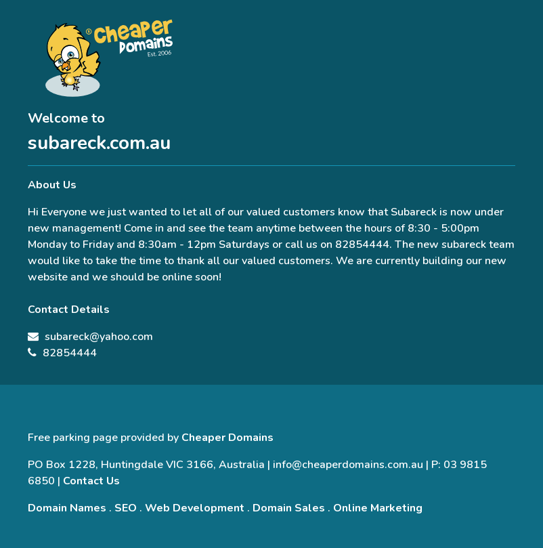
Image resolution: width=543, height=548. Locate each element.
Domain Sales (289, 508)
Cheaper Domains (227, 437)
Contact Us (91, 480)
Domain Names (67, 508)
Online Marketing (377, 508)
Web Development (194, 508)
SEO (125, 508)
